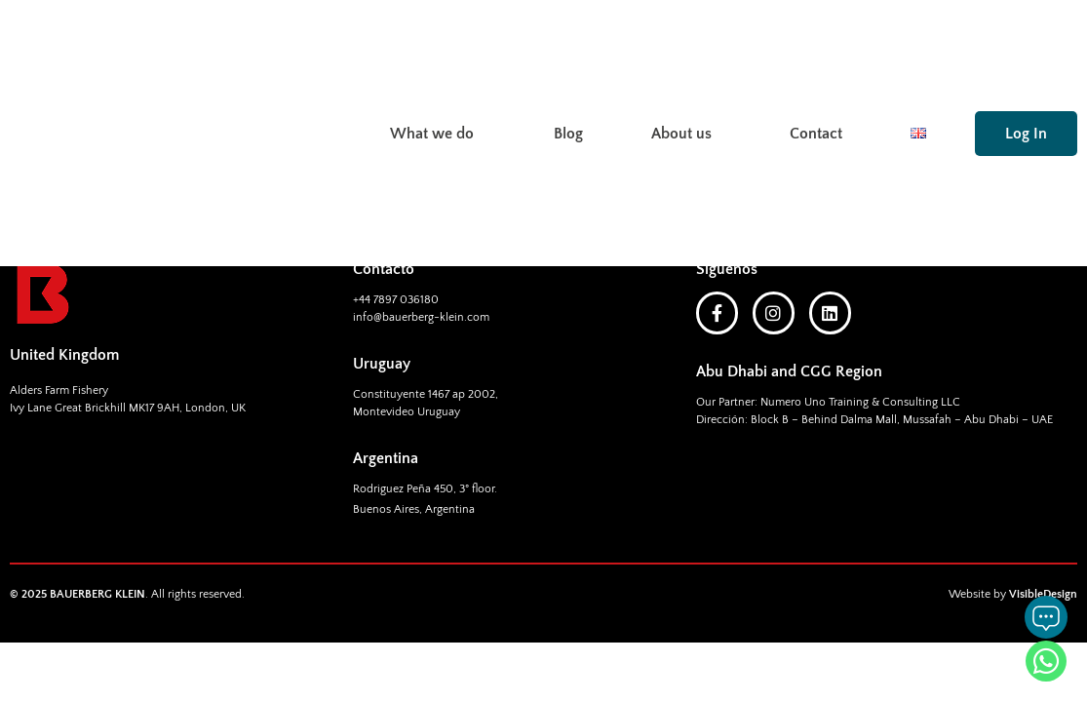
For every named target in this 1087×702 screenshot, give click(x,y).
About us (686, 56)
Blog (568, 56)
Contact (816, 56)
